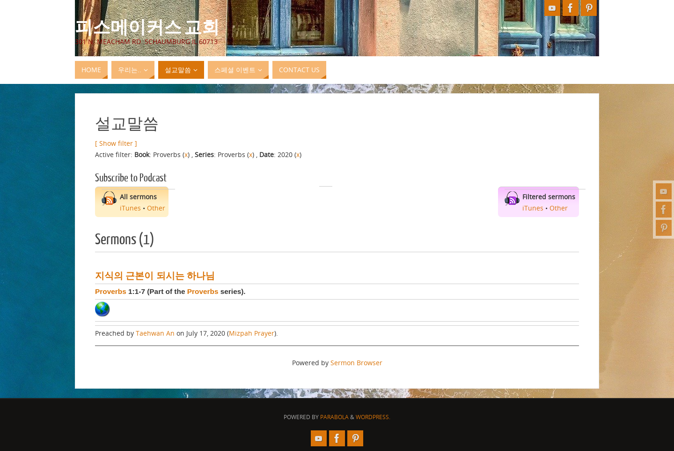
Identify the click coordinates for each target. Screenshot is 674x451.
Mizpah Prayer (251, 333)
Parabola (334, 417)
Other (156, 207)
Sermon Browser (356, 362)
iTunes (130, 207)
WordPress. (373, 417)
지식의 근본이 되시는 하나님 (155, 276)
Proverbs (110, 291)
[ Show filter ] (116, 143)
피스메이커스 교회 (147, 26)
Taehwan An (155, 333)
